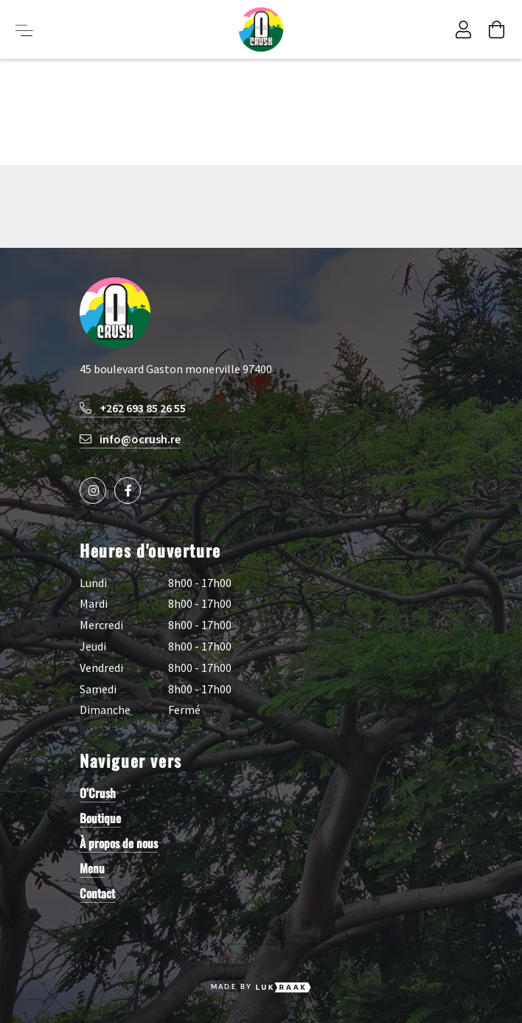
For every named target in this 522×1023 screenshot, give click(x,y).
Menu (92, 868)
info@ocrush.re (130, 439)
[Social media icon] (93, 490)
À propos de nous (119, 843)
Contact (97, 893)
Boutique (100, 818)
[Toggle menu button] (24, 29)
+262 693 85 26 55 (133, 408)
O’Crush (98, 793)
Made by (261, 987)
